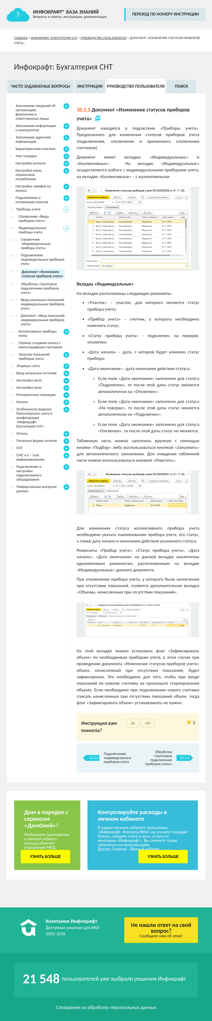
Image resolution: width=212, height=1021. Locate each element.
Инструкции (90, 86)
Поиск (181, 86)
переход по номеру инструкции (165, 14)
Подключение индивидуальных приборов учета (117, 758)
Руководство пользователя (103, 38)
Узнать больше (45, 856)
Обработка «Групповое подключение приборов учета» (158, 758)
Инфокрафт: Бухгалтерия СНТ (54, 38)
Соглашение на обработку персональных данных (106, 1007)
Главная (20, 38)
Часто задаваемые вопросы (40, 86)
